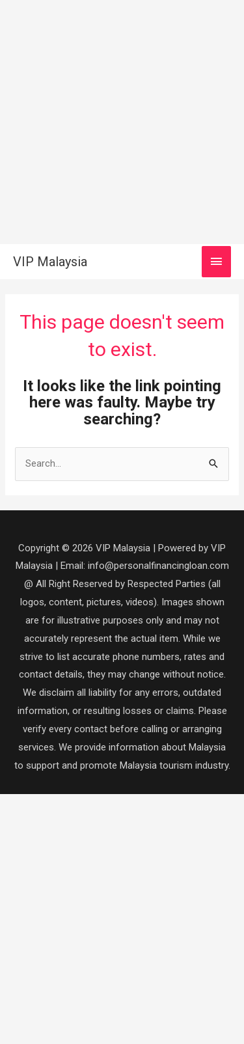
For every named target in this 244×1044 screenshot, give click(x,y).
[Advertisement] (122, 122)
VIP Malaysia (50, 261)
